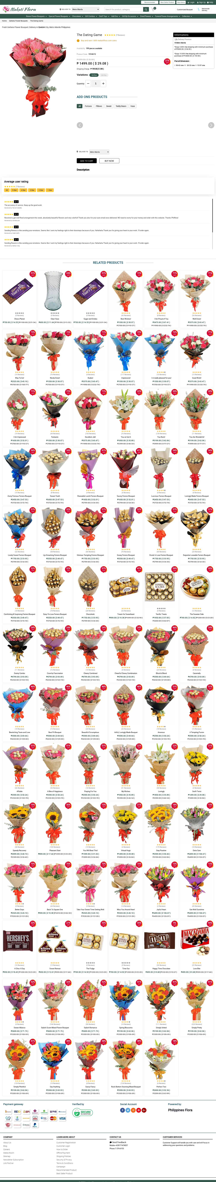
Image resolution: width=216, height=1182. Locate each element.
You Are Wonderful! (196, 437)
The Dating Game (36, 21)
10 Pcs (94, 75)
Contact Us (115, 1136)
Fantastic (55, 437)
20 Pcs (103, 75)
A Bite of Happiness (55, 791)
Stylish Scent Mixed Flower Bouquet (55, 1027)
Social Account (127, 1103)
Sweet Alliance (19, 1027)
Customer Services (172, 1136)
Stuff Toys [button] (104, 16)
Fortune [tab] (88, 106)
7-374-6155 (119, 1148)
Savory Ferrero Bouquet (126, 496)
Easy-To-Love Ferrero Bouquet (55, 614)
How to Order (62, 1149)
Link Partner (8, 1162)
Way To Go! (19, 378)
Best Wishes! (126, 319)
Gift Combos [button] (91, 16)
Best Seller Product (167, 2)
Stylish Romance (90, 1027)
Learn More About (65, 1136)
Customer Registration (66, 1142)
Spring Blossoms (126, 1027)
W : (188, 65)
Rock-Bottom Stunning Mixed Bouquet (126, 1086)
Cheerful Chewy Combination (126, 673)
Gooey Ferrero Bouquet (126, 555)
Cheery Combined (90, 673)
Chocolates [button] (77, 16)
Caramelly (197, 673)
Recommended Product (66, 1169)
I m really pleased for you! (161, 378)
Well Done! (197, 319)
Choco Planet (19, 319)
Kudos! (90, 378)
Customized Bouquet (185, 9)
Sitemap (6, 1156)
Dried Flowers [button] (146, 16)
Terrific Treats (161, 614)
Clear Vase (55, 319)
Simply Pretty (197, 1027)
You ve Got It (126, 437)
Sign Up (201, 2)
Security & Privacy (64, 1159)
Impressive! (125, 378)
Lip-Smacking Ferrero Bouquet (55, 555)
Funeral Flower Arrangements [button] (167, 16)
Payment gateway (12, 1103)
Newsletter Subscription (13, 1159)
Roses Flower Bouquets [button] (36, 16)
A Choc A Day (19, 968)
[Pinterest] (138, 1109)
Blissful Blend (161, 673)
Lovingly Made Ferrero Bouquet (197, 496)
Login (191, 2)
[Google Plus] (144, 1109)
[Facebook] (122, 1109)
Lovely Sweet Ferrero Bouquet (19, 555)
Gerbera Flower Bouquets (18, 21)
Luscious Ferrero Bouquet (161, 496)
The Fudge (90, 968)
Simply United (161, 1027)
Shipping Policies (63, 1156)
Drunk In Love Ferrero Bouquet (161, 555)
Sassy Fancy (90, 1086)
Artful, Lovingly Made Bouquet (125, 732)
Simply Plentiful (19, 1086)
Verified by (77, 1103)
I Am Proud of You (161, 319)
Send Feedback (118, 1141)
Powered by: (174, 1103)
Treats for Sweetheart (125, 614)
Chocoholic (90, 614)
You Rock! (161, 437)
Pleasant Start (54, 850)
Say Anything (55, 1086)
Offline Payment (63, 1152)
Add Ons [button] (115, 16)
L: (178, 65)
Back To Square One (55, 909)
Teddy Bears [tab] (121, 106)
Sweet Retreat (54, 968)
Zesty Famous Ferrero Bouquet (20, 496)
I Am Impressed (19, 437)
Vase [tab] (132, 106)
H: (198, 65)
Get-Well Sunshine (197, 909)
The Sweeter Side (197, 614)
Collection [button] (187, 16)
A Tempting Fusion (197, 732)
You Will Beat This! (90, 850)
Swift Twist (196, 791)
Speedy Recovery (19, 850)
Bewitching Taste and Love (19, 732)
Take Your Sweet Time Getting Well (90, 909)
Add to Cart (86, 160)
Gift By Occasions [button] (130, 16)
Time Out (125, 968)
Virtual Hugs (126, 850)
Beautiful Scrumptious (90, 732)
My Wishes (125, 791)
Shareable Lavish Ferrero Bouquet (90, 496)
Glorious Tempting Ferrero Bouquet (90, 555)
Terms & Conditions (64, 1162)
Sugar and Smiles (90, 319)
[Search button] (146, 9)
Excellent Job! (90, 437)
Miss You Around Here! (126, 909)
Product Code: (86, 54)
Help (210, 2)
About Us (7, 1142)
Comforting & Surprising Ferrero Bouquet (19, 614)
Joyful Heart (161, 909)
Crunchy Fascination (55, 673)
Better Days (19, 909)
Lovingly (161, 791)
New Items (181, 2)
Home (4, 21)
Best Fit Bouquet (54, 732)
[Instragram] (133, 1109)
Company (7, 1136)
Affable (19, 791)
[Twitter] (127, 1109)
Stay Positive (161, 850)
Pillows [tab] (99, 106)
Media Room (8, 1152)
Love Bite (196, 968)
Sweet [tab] (108, 106)
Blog (5, 1145)
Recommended (150, 2)
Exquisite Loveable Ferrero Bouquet (196, 555)
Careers (6, 1149)
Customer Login (63, 1145)
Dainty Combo (19, 673)
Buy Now (109, 160)
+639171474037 (121, 1145)
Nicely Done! (55, 378)
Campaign (60, 1166)
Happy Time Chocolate (161, 968)
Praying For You (90, 791)
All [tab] (80, 106)
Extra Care (197, 850)
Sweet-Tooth (55, 496)
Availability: (89, 48)
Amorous (161, 732)
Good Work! (196, 378)
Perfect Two (161, 1086)
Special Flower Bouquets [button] (59, 16)
